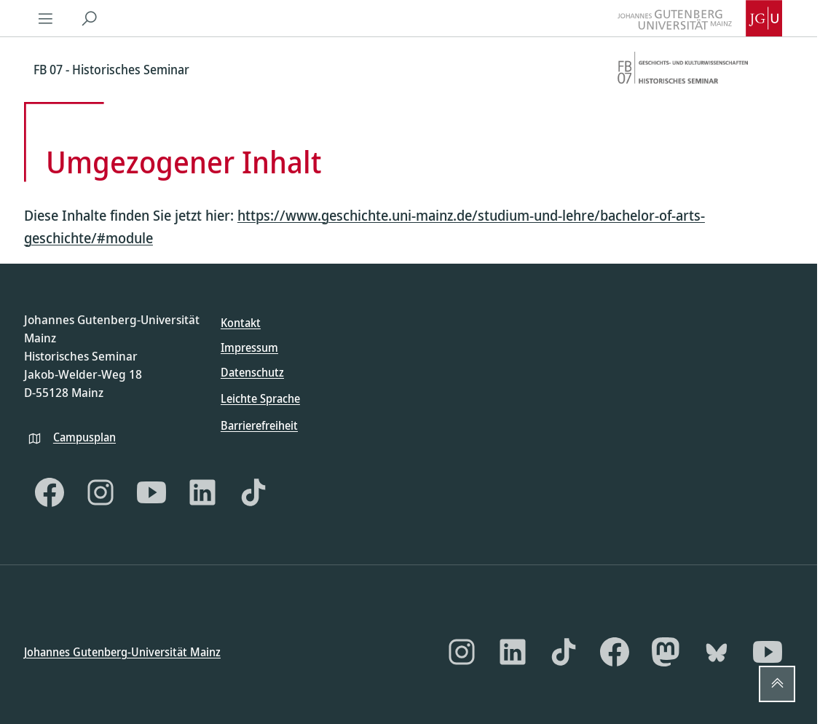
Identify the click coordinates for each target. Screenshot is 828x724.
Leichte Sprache (260, 398)
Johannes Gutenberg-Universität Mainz (122, 651)
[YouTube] (151, 492)
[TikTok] (253, 492)
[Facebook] (49, 492)
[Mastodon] (665, 651)
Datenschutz (252, 372)
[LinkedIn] (202, 492)
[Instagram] (100, 492)
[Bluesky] (716, 651)
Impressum (249, 347)
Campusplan (84, 436)
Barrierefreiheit (259, 425)
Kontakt (241, 323)
